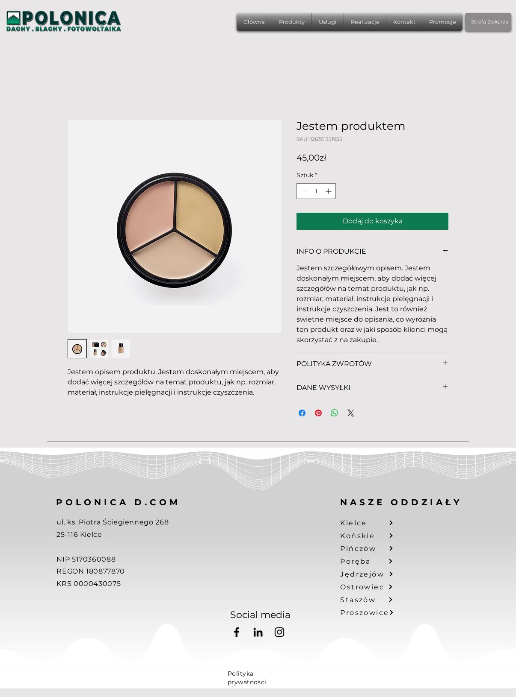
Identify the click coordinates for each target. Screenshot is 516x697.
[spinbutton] (316, 191)
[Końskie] (371, 535)
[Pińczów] (371, 548)
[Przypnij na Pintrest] (318, 413)
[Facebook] (236, 632)
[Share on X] (351, 413)
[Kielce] (371, 522)
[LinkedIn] (258, 632)
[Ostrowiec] (371, 586)
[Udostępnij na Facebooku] (302, 413)
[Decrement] (303, 191)
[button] (291, 22)
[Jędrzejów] (371, 574)
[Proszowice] (371, 612)
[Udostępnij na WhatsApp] (334, 413)
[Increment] (329, 191)
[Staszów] (371, 599)
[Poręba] (371, 561)
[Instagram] (279, 632)
